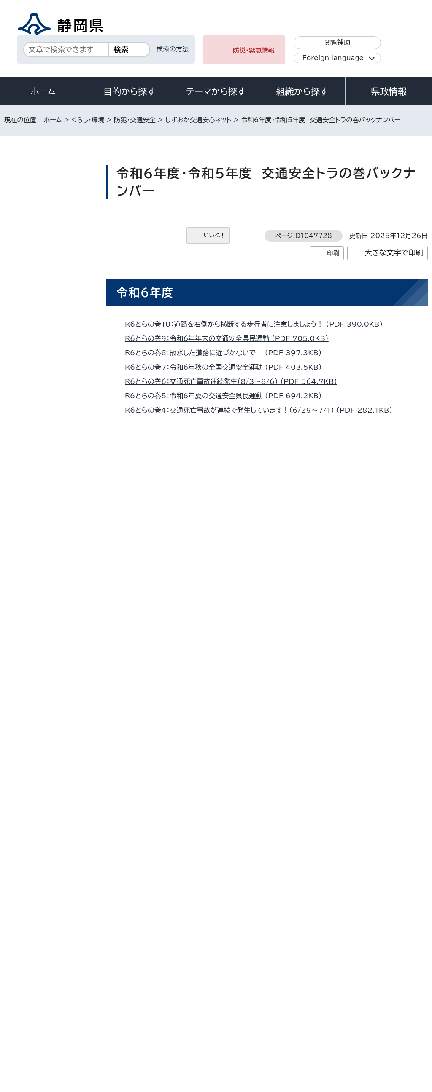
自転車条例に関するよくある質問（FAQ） (52, 503)
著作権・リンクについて (43, 1010)
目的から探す (129, 91)
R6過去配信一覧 (43, 528)
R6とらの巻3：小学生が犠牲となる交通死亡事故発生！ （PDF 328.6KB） (241, 424)
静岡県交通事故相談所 (50, 284)
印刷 (333, 253)
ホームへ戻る (409, 844)
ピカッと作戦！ (41, 423)
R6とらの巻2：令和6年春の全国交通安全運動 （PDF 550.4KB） (227, 438)
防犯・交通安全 (135, 120)
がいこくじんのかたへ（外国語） (49, 339)
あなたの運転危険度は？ (47, 655)
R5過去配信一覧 (43, 549)
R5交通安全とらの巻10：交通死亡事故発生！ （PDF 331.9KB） (226, 515)
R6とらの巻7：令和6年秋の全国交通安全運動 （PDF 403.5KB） (227, 367)
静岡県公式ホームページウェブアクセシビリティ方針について (285, 1010)
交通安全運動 (39, 242)
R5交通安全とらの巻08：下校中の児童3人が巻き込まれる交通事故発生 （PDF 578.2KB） (266, 544)
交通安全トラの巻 (44, 629)
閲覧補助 (337, 42)
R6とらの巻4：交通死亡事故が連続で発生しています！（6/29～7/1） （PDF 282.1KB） (262, 410)
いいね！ (214, 235)
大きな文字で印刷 (393, 252)
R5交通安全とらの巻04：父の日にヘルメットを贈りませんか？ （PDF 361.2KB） (250, 612)
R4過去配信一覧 (43, 571)
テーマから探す (216, 91)
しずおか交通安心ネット (198, 120)
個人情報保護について (138, 1010)
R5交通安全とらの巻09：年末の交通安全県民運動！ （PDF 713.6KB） (236, 530)
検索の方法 (173, 49)
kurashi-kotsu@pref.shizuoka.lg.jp (208, 807)
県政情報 (388, 91)
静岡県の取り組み (44, 263)
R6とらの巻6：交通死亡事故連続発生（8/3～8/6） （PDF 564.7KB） (234, 381)
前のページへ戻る (345, 844)
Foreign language (333, 58)
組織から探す (302, 91)
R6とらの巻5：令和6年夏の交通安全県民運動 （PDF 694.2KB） (227, 395)
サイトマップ (82, 1020)
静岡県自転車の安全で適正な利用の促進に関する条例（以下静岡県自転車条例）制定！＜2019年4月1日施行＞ (51, 461)
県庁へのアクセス (389, 958)
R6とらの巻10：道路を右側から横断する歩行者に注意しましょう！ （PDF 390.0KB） (257, 324)
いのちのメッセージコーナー (51, 310)
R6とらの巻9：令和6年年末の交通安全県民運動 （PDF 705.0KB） (230, 338)
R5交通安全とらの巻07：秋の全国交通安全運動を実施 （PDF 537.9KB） (240, 558)
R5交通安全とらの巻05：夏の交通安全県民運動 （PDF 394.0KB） (230, 597)
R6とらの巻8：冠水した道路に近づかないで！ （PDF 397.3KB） (227, 352)
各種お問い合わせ (315, 958)
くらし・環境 (87, 120)
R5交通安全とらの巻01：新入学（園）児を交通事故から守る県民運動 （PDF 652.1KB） (259, 665)
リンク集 (23, 1020)
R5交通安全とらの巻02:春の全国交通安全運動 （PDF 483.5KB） (230, 650)
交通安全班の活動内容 (50, 365)
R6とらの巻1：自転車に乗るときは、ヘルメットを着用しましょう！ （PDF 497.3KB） (255, 453)
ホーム (43, 91)
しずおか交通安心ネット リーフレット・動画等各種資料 (53, 394)
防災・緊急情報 (254, 50)
